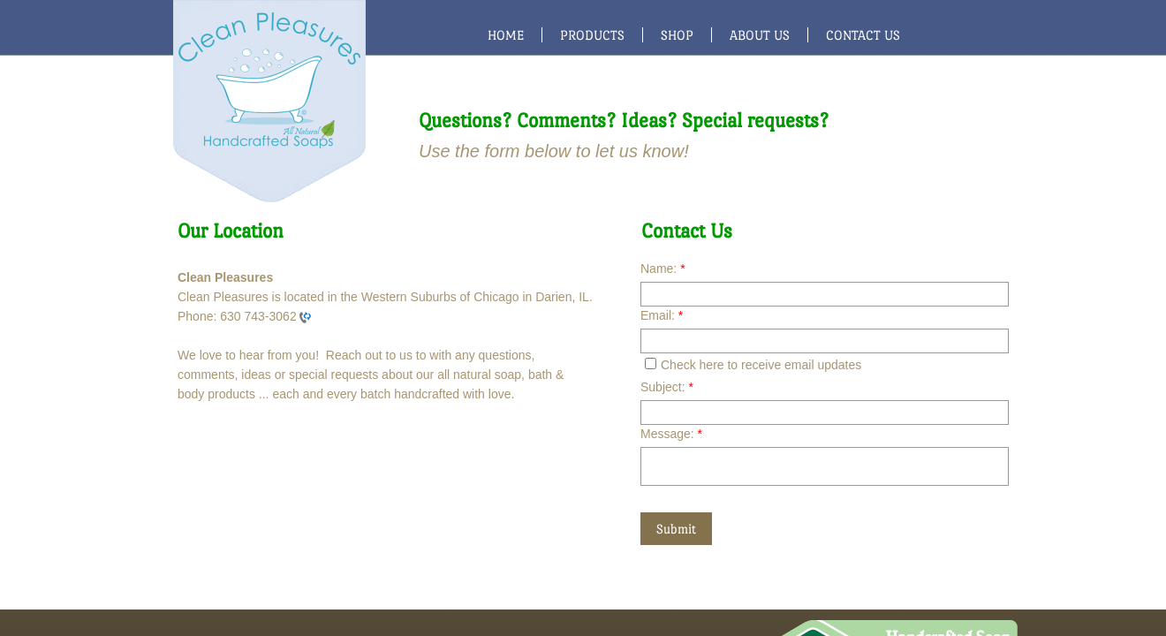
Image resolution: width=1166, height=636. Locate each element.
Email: (661, 315)
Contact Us (863, 34)
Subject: (666, 387)
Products (592, 34)
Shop (677, 34)
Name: (662, 268)
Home (506, 34)
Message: (671, 434)
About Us (760, 34)
